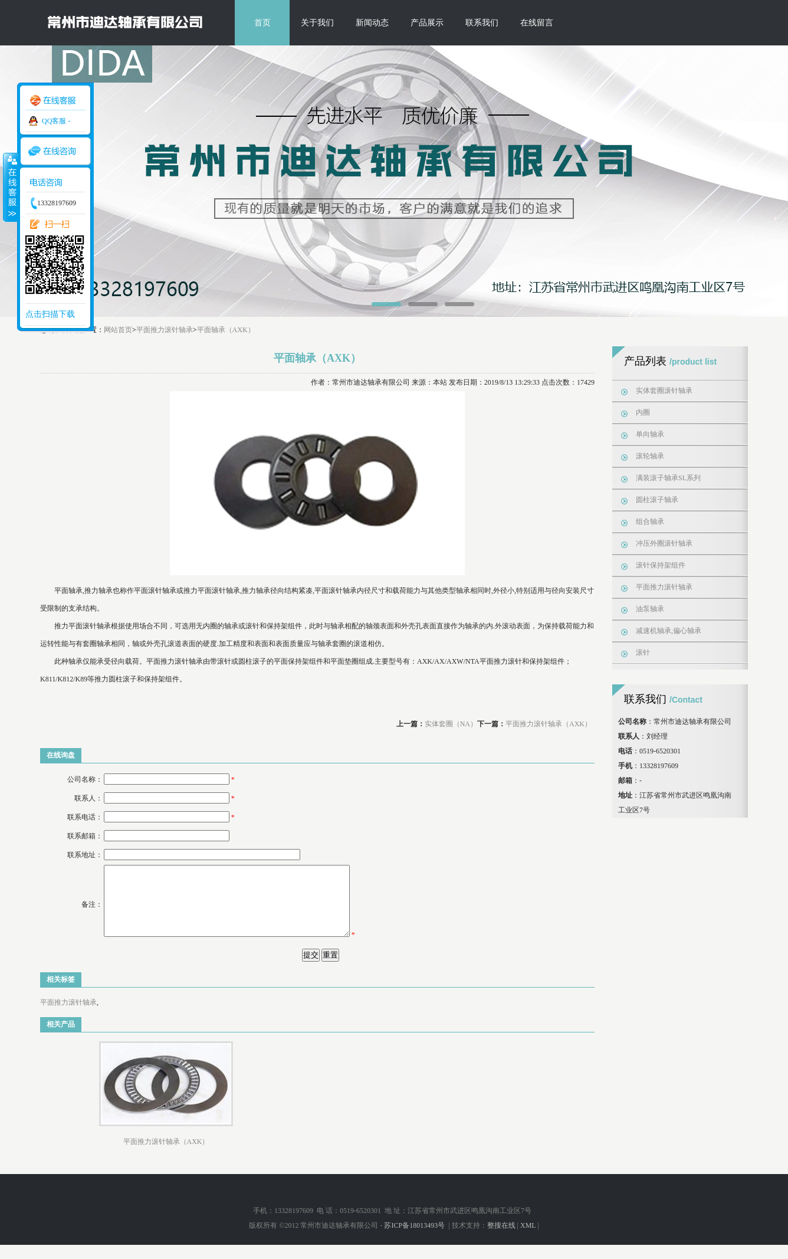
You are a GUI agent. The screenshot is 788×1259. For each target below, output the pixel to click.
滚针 (643, 652)
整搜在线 (501, 1239)
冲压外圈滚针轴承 (664, 543)
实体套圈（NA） (451, 724)
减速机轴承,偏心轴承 (668, 631)
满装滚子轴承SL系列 (668, 478)
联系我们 (481, 22)
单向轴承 (650, 434)
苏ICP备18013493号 (415, 1239)
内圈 (643, 412)
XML (528, 1239)
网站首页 (118, 330)
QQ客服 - (56, 121)
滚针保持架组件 (660, 565)
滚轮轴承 (650, 456)
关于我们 (317, 22)
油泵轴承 (650, 609)
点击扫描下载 (50, 314)
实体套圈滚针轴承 (664, 390)
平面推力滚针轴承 (164, 330)
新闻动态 (372, 22)
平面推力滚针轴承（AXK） (548, 724)
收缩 (10, 187)
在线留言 (536, 22)
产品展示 (427, 22)
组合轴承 (650, 521)
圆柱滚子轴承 (657, 500)
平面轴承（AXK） (226, 330)
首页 (262, 22)
